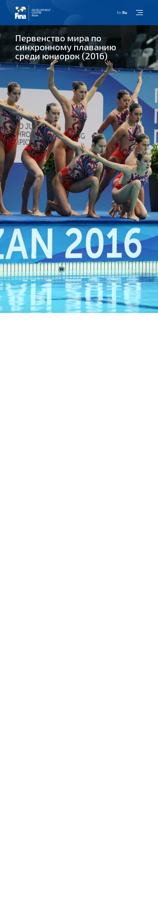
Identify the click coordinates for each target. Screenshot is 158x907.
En (119, 12)
